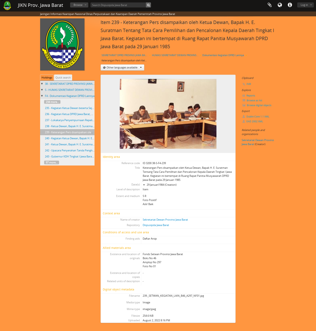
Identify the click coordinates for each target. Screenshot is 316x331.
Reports (248, 95)
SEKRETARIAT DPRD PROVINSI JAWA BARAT (125, 55)
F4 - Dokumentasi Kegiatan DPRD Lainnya (70, 96)
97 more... (51, 162)
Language (280, 5)
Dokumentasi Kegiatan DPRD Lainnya (223, 55)
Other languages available (124, 67)
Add (248, 84)
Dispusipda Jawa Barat (156, 225)
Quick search (63, 77)
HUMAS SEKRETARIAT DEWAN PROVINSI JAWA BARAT (175, 55)
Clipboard (270, 5)
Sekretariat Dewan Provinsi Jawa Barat (165, 219)
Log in (304, 5)
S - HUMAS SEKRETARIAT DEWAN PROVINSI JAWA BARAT (78, 90)
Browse (78, 5)
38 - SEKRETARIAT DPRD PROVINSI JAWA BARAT (73, 84)
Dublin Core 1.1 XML (255, 116)
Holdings (47, 77)
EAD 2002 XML (252, 121)
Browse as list (252, 100)
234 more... (52, 102)
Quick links (290, 5)
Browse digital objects (256, 105)
